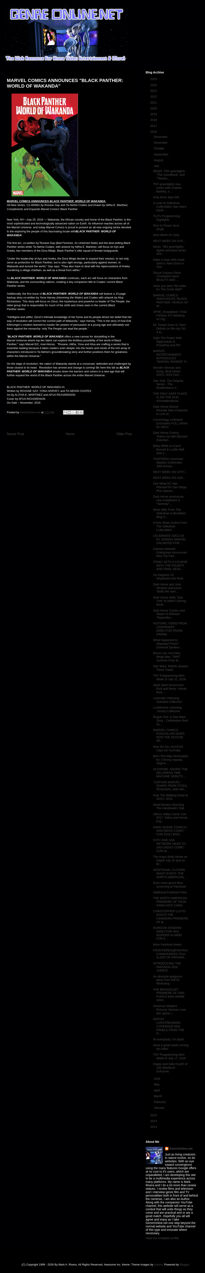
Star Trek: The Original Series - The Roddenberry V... (168, 384)
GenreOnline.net (181, 1148)
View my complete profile (162, 1238)
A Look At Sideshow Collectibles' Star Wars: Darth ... (170, 206)
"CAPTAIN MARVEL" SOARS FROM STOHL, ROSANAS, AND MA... (170, 786)
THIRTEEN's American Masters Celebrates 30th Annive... (168, 462)
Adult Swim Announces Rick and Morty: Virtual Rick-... (169, 688)
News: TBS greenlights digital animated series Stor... (169, 250)
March (158, 1096)
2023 (154, 91)
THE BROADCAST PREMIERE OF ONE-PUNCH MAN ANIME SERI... (169, 995)
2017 (154, 126)
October (159, 148)
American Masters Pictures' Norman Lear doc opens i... (169, 1009)
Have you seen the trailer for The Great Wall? (169, 287)
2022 (154, 96)
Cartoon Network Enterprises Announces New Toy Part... (170, 552)
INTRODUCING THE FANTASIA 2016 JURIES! (167, 967)
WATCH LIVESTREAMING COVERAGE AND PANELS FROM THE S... (168, 1026)
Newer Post (15, 434)
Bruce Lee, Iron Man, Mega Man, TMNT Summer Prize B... (167, 656)
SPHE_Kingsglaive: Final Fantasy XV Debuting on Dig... (169, 315)
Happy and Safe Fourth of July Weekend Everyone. (170, 1067)
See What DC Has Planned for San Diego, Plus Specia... (170, 487)
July (157, 166)
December (161, 137)
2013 (154, 1126)
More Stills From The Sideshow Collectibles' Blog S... (169, 513)
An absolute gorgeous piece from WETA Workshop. (167, 980)
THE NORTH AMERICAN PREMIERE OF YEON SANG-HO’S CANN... (170, 901)
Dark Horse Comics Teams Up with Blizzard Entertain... (170, 436)
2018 (154, 120)
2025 (154, 79)
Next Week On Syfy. (166, 235)
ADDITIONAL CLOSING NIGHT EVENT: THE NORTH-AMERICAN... (169, 873)
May (157, 1084)
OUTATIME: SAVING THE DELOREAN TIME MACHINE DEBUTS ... (170, 772)
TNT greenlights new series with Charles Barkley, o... (167, 187)
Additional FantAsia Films (170, 892)
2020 (154, 108)
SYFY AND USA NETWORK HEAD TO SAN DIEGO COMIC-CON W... (169, 845)
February (160, 1102)
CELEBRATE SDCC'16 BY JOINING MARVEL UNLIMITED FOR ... (169, 539)
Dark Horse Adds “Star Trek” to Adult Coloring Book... (169, 601)
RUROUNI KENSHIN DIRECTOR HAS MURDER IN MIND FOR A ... (167, 933)
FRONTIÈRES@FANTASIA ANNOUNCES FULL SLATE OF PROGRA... (170, 954)
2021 (154, 102)
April (157, 1090)
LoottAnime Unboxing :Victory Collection (167, 709)
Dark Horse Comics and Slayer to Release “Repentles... (169, 614)
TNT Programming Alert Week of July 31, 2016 (169, 677)
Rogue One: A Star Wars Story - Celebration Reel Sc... (170, 720)
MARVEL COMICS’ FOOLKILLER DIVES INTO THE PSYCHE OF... (168, 735)
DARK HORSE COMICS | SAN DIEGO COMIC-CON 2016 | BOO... (170, 830)
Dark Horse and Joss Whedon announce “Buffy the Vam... (167, 588)
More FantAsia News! (167, 944)
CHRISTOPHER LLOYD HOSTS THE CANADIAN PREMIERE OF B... (170, 916)
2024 (154, 85)
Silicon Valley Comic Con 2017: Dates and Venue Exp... (170, 817)
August (159, 160)
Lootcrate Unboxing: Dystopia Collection (167, 699)
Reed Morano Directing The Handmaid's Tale (168, 806)
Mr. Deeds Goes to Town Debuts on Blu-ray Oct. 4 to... (170, 328)
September (161, 154)
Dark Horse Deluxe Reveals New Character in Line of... (170, 410)
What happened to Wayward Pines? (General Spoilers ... (168, 643)
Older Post (124, 434)
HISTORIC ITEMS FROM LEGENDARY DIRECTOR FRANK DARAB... (170, 629)
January (159, 1107)
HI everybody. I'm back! (168, 1039)
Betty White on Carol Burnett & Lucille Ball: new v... (169, 449)
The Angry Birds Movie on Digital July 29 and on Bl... (170, 860)
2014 (154, 1121)
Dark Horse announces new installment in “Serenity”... (168, 500)
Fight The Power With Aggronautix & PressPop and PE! (167, 341)
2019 (154, 114)
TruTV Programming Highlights (166, 217)
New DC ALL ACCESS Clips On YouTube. (168, 748)
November (161, 142)
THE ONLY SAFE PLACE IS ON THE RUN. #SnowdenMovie (170, 397)
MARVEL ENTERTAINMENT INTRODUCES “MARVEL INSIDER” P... (170, 356)
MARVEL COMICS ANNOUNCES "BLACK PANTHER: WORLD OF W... (170, 301)
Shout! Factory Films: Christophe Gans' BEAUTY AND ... (167, 276)
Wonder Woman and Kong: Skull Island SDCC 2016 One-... (167, 371)
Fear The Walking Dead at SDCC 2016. (170, 797)
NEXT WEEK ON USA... (169, 241)
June (157, 1078)
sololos (158, 1264)
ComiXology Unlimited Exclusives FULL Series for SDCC (170, 423)
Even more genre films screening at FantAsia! (169, 884)
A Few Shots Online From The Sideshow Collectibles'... (170, 526)
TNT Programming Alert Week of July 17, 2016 (169, 1056)
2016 (154, 131)
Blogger (184, 1264)
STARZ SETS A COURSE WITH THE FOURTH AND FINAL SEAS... (170, 565)
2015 (154, 1115)
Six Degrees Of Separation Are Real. (168, 576)
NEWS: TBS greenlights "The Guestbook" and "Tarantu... (169, 174)
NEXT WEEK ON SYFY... (170, 472)
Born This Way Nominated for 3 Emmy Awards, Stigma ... (170, 759)
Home (70, 434)
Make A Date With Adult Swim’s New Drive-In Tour (168, 263)
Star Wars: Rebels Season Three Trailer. (170, 668)
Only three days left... (167, 197)
